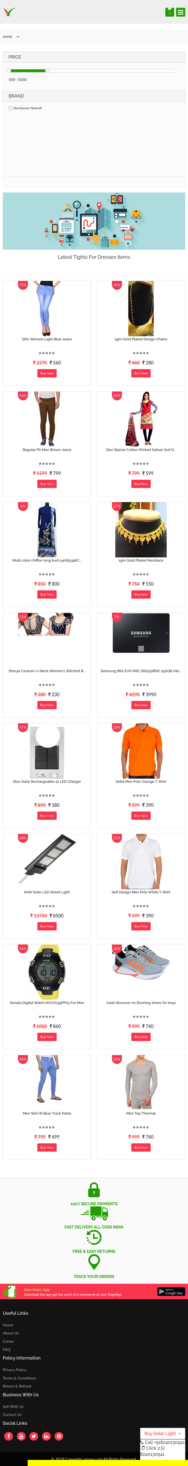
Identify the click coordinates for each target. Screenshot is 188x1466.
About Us (11, 1333)
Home (8, 1324)
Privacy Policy (14, 1369)
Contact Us (12, 1414)
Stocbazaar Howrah (25, 108)
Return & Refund (17, 1386)
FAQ (7, 1349)
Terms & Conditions (19, 1378)
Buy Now (47, 373)
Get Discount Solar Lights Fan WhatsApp (62, 1462)
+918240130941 (169, 1442)
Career (8, 1341)
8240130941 (152, 1454)
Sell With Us (13, 1406)
